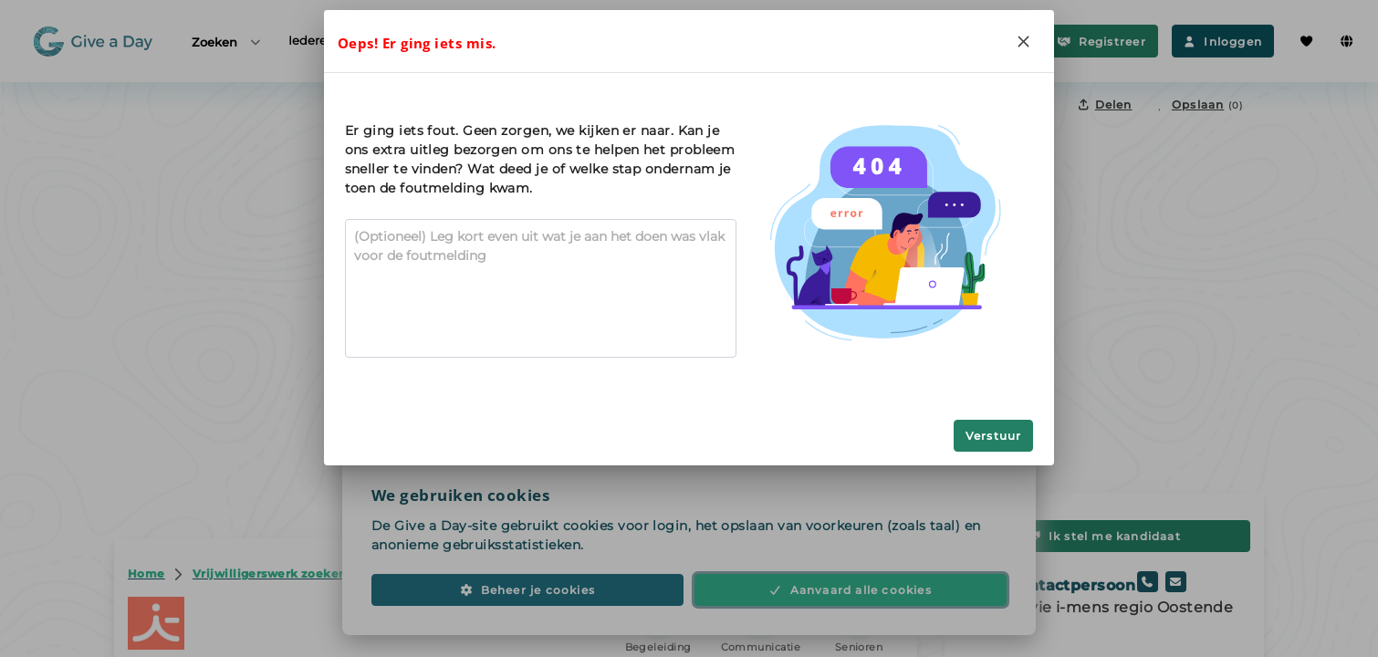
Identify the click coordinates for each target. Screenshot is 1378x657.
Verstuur (994, 436)
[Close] (1023, 41)
